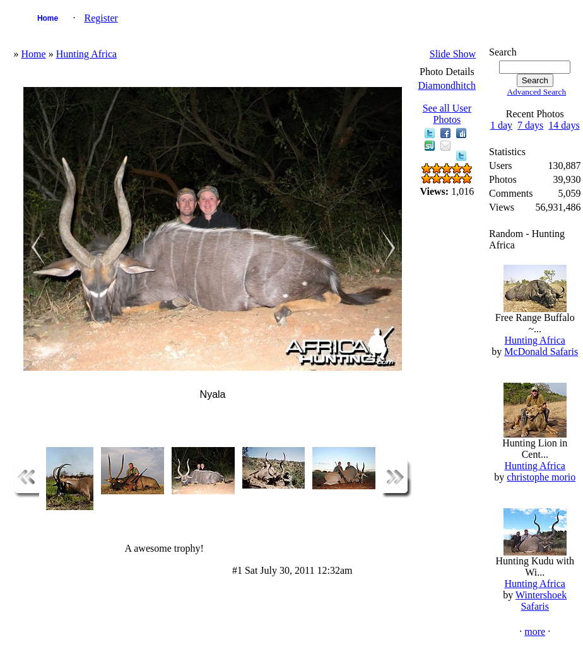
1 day (501, 125)
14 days (563, 125)
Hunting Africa (86, 54)
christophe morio (541, 477)
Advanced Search (536, 91)
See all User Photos (447, 114)
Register (101, 18)
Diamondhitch (447, 85)
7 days (530, 125)
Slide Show (453, 54)
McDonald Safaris (541, 351)
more (534, 631)
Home (47, 18)
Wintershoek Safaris (541, 601)
